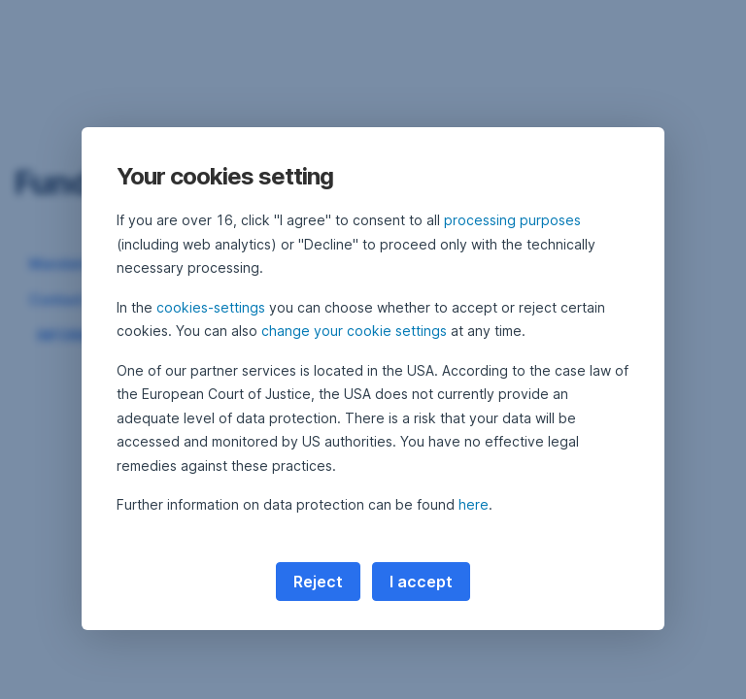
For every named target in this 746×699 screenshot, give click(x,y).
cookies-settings (210, 307)
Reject (318, 581)
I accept (421, 581)
